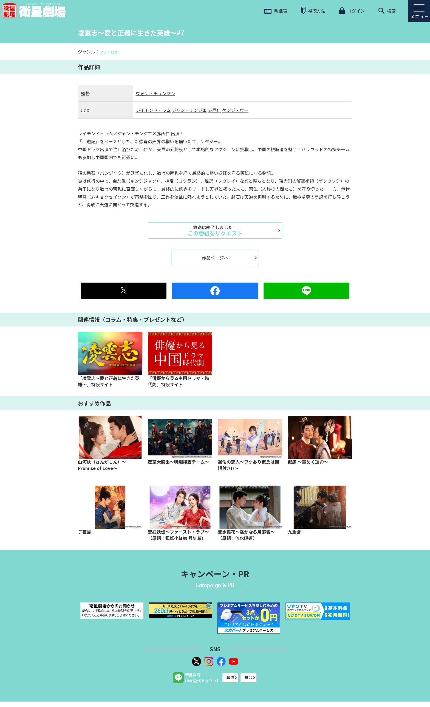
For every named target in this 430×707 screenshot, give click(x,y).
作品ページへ (215, 257)
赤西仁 (214, 110)
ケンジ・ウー (235, 110)
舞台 (248, 677)
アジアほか (109, 52)
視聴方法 (313, 10)
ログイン (351, 10)
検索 (387, 10)
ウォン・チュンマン (155, 93)
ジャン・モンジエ (189, 110)
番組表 (275, 10)
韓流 (230, 677)
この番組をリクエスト (215, 230)
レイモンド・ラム (153, 110)
